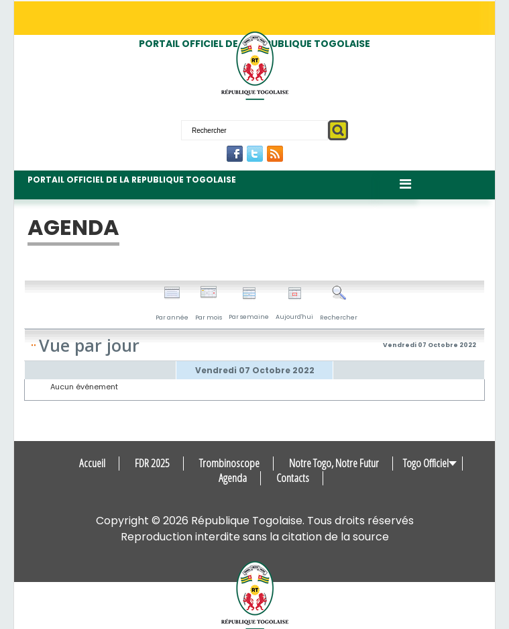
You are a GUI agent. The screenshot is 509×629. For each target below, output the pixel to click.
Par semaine (249, 304)
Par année (172, 303)
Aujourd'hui (294, 304)
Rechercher (338, 303)
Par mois (208, 303)
